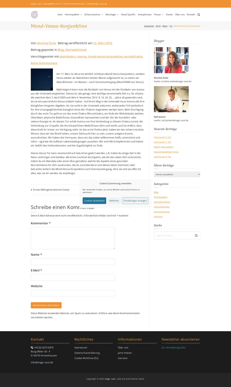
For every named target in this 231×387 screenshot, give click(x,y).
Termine (158, 216)
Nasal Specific (128, 14)
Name (36, 255)
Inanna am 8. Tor (162, 156)
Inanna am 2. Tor (162, 137)
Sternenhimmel (76, 50)
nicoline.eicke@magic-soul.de (176, 81)
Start (60, 14)
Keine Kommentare (44, 63)
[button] (80, 14)
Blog (61, 50)
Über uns (180, 14)
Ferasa (159, 14)
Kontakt (191, 14)
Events (169, 14)
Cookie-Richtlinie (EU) (86, 358)
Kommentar (41, 223)
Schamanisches (93, 14)
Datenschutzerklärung (87, 352)
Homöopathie (73, 14)
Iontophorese (145, 14)
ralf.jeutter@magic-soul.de (174, 120)
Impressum (80, 347)
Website (37, 286)
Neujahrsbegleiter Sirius (166, 151)
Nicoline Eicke (46, 43)
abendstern (67, 56)
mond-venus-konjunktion (105, 56)
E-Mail (36, 270)
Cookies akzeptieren (94, 200)
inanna (81, 56)
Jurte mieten (125, 352)
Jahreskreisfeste (162, 202)
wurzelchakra (133, 56)
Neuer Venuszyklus (163, 146)
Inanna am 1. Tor (162, 142)
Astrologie (112, 14)
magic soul (110, 378)
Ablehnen (114, 200)
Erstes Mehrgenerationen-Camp (51, 189)
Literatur (123, 358)
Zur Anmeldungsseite (173, 347)
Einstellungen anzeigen (135, 200)
